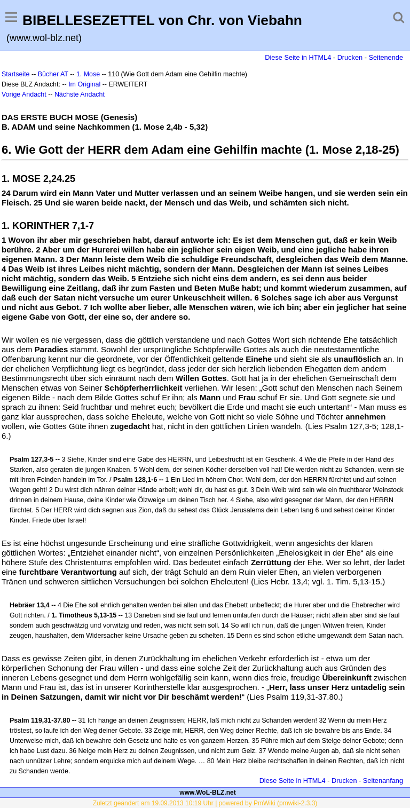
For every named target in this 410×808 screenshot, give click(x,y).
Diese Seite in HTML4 (298, 57)
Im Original (84, 84)
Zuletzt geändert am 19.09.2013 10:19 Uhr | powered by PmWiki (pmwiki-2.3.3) (205, 803)
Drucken (349, 57)
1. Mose (88, 74)
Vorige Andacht (24, 94)
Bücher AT (53, 74)
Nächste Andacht (79, 94)
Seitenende (385, 57)
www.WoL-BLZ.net (207, 792)
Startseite (16, 74)
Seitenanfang (383, 781)
